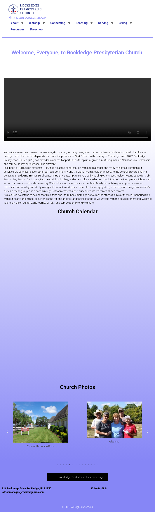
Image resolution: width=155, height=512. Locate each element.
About (14, 23)
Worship (34, 23)
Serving (103, 23)
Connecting (57, 23)
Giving (123, 23)
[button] (7, 432)
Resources (18, 29)
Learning (82, 23)
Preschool (36, 29)
